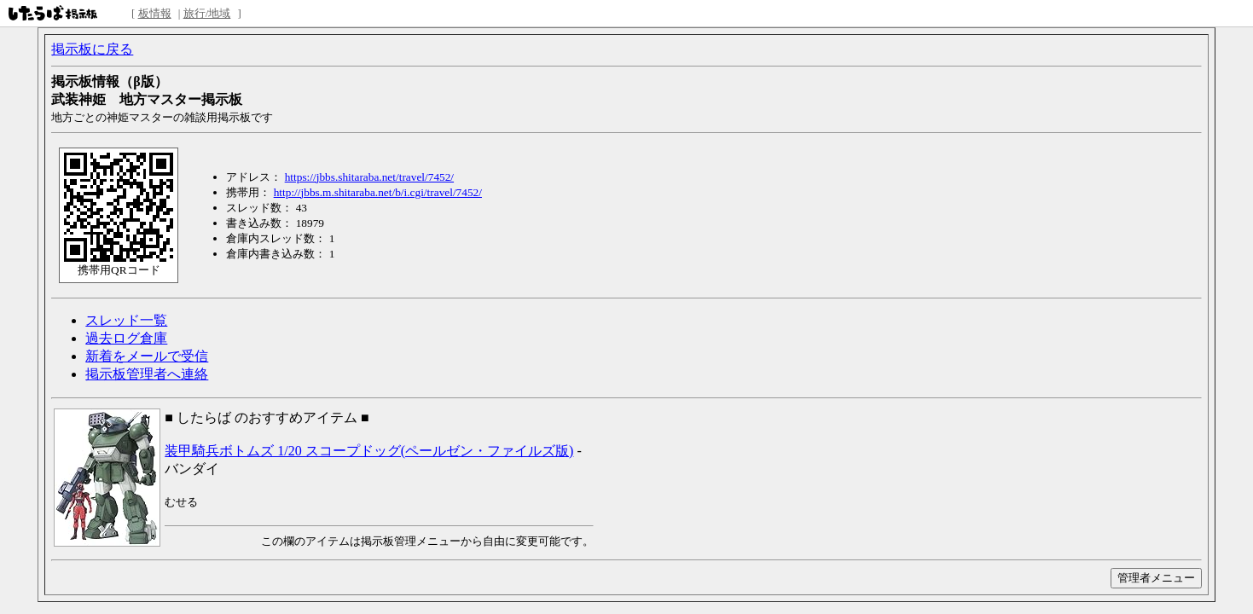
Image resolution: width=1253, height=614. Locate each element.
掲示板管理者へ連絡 (146, 374)
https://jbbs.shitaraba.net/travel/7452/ (369, 177)
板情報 (154, 13)
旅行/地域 (207, 13)
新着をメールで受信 (146, 356)
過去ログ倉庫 (126, 338)
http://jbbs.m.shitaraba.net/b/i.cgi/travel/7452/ (378, 192)
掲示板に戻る (92, 49)
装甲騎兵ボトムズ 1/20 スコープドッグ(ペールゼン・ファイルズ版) (369, 450)
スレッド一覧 (126, 320)
